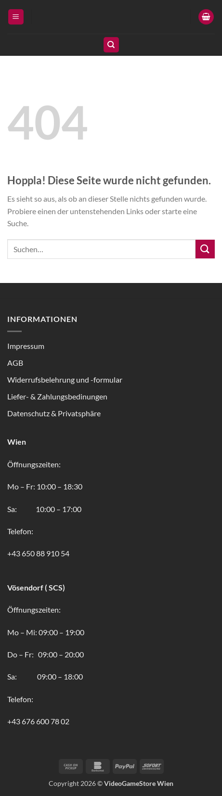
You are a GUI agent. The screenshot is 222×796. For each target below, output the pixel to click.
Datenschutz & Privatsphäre (54, 413)
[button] (16, 17)
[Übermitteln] (205, 249)
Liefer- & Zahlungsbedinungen (57, 396)
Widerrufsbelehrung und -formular (64, 379)
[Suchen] (111, 45)
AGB (15, 362)
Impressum (25, 345)
